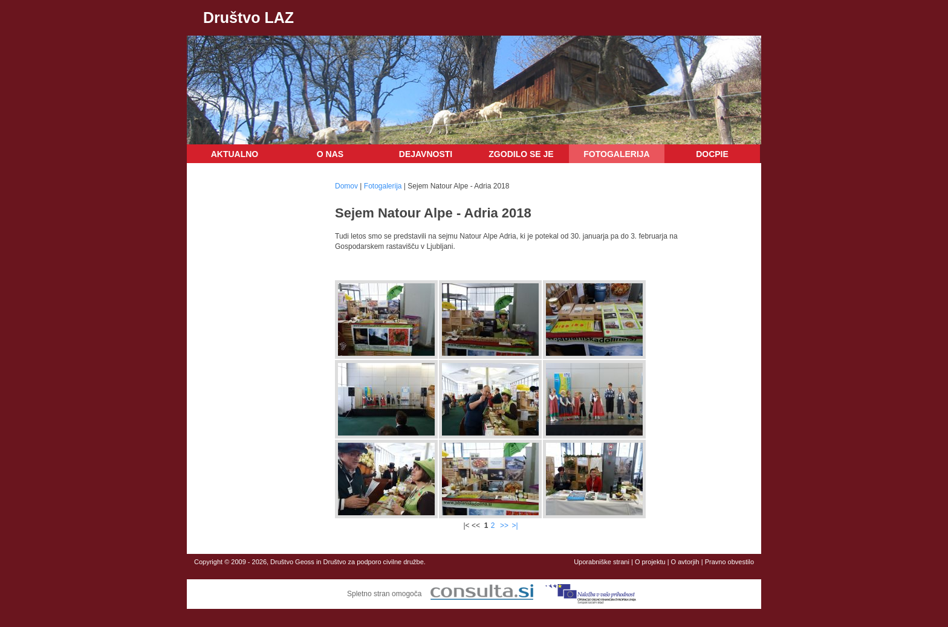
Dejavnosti (425, 154)
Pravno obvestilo (729, 561)
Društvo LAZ (248, 17)
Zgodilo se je (521, 154)
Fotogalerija (616, 154)
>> (504, 525)
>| (514, 525)
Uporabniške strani (601, 561)
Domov (346, 186)
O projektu (650, 561)
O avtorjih (685, 561)
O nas (330, 154)
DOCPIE (712, 154)
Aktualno (235, 154)
